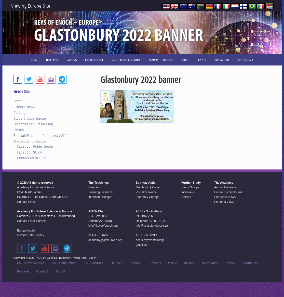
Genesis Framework (59, 257)
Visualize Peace (146, 192)
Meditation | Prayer (148, 187)
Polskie (231, 263)
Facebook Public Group (35, 146)
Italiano (189, 263)
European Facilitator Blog (33, 124)
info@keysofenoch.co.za (152, 225)
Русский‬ (23, 271)
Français (155, 263)
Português (250, 263)
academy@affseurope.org (105, 240)
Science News (24, 106)
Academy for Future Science (35, 187)
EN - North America (31, 263)
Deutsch (116, 263)
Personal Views (224, 202)
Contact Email (26, 202)
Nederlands (210, 263)
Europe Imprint (27, 230)
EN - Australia (93, 263)
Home (18, 101)
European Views (225, 197)
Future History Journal (228, 192)
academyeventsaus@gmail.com (150, 242)
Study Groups (190, 187)
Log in (92, 257)
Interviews (188, 192)
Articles (186, 197)
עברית (172, 263)
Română (42, 271)
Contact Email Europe (31, 221)
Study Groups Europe (30, 118)
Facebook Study (29, 152)
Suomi (60, 271)
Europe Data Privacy (30, 235)
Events (19, 130)
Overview (94, 187)
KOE (39, 257)
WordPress (80, 257)
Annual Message (225, 187)
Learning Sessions (100, 192)
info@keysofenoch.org (103, 225)
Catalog (19, 112)
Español (135, 263)
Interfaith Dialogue (100, 197)
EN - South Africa (64, 263)
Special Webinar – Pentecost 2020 (40, 135)
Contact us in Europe (33, 157)
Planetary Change (147, 197)
